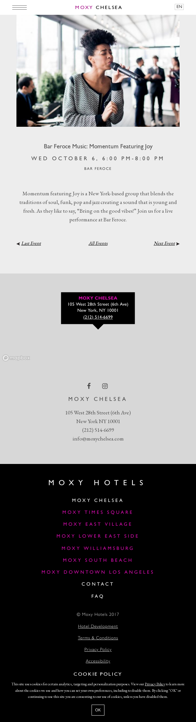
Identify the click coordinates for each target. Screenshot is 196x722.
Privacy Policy (98, 650)
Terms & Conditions (98, 638)
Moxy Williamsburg (98, 548)
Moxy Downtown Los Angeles (98, 572)
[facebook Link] (89, 386)
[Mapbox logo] (16, 358)
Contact (98, 584)
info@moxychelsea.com (98, 438)
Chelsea (99, 7)
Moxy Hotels (97, 483)
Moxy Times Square (97, 512)
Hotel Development (98, 627)
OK (98, 710)
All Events (97, 243)
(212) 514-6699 (98, 429)
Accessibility (98, 662)
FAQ (97, 596)
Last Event (31, 243)
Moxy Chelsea (98, 500)
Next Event (164, 243)
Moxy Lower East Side (97, 536)
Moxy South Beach (98, 560)
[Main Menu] (19, 7)
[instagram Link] (105, 386)
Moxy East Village (97, 524)
